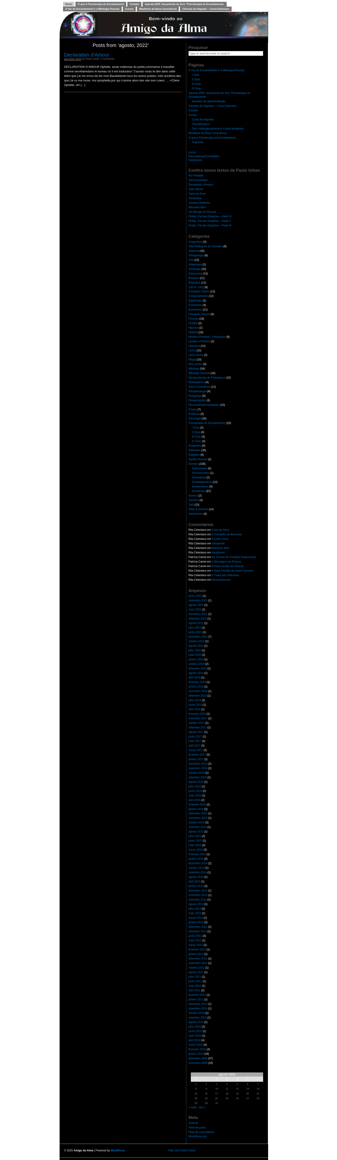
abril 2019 (195, 677)
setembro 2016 (198, 777)
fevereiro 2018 (197, 713)
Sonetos (194, 463)
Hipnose (194, 327)
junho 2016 (195, 791)
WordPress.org (198, 1136)
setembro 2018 (198, 695)
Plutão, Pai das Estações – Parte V (210, 221)
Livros (192, 152)
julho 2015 (195, 836)
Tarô (191, 504)
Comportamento (198, 296)
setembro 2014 (198, 872)
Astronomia (195, 273)
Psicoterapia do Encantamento (207, 423)
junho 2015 (195, 840)
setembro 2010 (198, 1017)
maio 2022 (195, 609)
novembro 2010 (198, 1008)
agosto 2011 (196, 972)
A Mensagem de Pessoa (226, 561)
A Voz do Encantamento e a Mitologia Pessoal (92, 8)
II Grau (196, 79)
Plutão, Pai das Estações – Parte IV (210, 225)
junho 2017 (195, 736)
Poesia (193, 409)
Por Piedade (196, 175)
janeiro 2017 (196, 759)
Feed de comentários (201, 1132)
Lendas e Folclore (199, 341)
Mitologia (194, 368)
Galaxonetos (199, 468)
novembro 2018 (198, 691)
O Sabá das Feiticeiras (225, 575)
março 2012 (196, 945)
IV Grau (196, 88)
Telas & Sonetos (198, 509)
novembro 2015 (198, 818)
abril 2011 (195, 990)
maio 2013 (195, 913)
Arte (191, 260)
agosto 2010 (196, 1022)
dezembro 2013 (198, 890)
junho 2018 (195, 704)
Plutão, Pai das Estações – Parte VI (210, 216)
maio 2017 (195, 741)
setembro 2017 (198, 727)
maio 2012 (195, 940)
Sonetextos (195, 160)
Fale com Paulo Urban (181, 1150)
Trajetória (197, 142)
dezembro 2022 (198, 600)
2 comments (107, 58)
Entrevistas (195, 305)
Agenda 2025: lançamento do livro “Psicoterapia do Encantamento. (184, 4)
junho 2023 (195, 595)
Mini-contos (195, 364)
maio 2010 (195, 1035)
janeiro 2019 (196, 686)
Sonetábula (199, 477)
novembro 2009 (198, 1063)
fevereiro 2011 (197, 994)
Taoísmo (194, 500)
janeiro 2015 (196, 858)
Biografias (195, 282)
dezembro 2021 (198, 614)
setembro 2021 (198, 618)
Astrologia (195, 269)
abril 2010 (195, 1040)
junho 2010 (195, 1031)
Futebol (193, 323)
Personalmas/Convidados (204, 156)
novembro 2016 (198, 768)
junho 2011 (195, 981)
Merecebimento (221, 579)
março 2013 (196, 917)
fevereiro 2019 (197, 682)
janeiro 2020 (196, 659)
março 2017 (196, 750)
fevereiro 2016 (197, 804)
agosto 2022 (196, 605)
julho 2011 (195, 976)
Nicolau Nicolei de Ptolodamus (207, 377)
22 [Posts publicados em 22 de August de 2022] (195, 1098)
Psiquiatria (195, 445)
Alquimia (194, 250)
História (193, 332)
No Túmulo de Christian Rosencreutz (234, 557)
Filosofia (194, 318)
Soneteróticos (200, 486)
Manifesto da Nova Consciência (158, 8)
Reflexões (195, 450)
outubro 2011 (197, 967)
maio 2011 (195, 985)
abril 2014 (195, 881)
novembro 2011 (198, 963)
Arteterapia (195, 264)
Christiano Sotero (199, 291)
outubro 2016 (197, 772)
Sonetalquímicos (202, 482)
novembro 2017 (198, 718)
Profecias (194, 414)
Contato (134, 4)
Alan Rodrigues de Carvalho (206, 246)
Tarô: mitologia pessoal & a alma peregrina (217, 128)
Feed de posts (197, 1127)
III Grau (196, 84)
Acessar (193, 1123)
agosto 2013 (196, 904)
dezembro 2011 (198, 958)
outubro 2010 (197, 1013)
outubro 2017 (197, 722)
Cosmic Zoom (220, 539)
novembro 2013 (198, 895)
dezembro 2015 (198, 813)
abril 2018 (195, 709)
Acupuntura (195, 241)
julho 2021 (195, 627)
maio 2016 (195, 795)
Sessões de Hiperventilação (209, 101)
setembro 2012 (198, 931)
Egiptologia (195, 300)
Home (68, 4)
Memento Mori (197, 207)
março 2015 (196, 849)
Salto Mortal (196, 189)
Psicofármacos (201, 124)
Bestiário (194, 278)
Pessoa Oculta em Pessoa (228, 566)
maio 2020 (195, 654)
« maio (193, 1107)
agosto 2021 (196, 623)
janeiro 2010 (196, 1053)
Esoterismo (195, 309)
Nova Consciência (200, 386)
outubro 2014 (197, 867)
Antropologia (196, 255)
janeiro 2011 (196, 999)
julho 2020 (195, 650)
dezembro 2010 (198, 1004)
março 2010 (196, 1044)
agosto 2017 (196, 732)
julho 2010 (195, 1026)
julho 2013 (195, 908)
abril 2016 (195, 800)
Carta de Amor (197, 193)
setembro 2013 (198, 899)
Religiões (194, 454)
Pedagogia (195, 395)
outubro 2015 (197, 822)
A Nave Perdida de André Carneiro (232, 570)
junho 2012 (195, 935)
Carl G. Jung (196, 287)
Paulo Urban (92, 58)
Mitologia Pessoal (199, 373)
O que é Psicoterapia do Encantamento (101, 4)
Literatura (194, 346)
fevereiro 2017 (197, 754)
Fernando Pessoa (199, 314)
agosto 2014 (196, 877)
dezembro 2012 (198, 926)
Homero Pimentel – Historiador (207, 336)
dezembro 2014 (198, 863)
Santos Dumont (198, 459)
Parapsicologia (197, 391)
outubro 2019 (197, 664)
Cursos (129, 8)
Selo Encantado (198, 180)
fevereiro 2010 (197, 1049)
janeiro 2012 (196, 954)
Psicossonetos (200, 473)
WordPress (118, 1150)
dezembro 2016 (198, 763)
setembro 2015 (198, 827)
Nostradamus (197, 382)
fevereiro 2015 (197, 854)
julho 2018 (195, 700)
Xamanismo (196, 513)
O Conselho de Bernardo (227, 534)
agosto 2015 (196, 831)
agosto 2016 (196, 781)
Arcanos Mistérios (199, 202)
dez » (202, 1107)
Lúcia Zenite (196, 355)
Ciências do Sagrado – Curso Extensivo (205, 8)
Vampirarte (195, 198)
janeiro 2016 (196, 809)
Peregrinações (197, 400)
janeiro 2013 (196, 922)
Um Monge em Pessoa (202, 211)
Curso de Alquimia (203, 119)
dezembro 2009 (198, 1058)
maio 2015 (195, 845)
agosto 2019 (196, 673)
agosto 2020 (196, 645)
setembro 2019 (198, 668)
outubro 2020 (197, 641)
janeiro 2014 (196, 886)
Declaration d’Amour (86, 55)
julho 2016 (195, 786)
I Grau (195, 74)
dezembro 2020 (198, 636)
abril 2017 (195, 745)
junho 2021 (195, 632)
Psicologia (195, 418)
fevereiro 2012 (197, 949)
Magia (192, 359)
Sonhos (193, 495)
